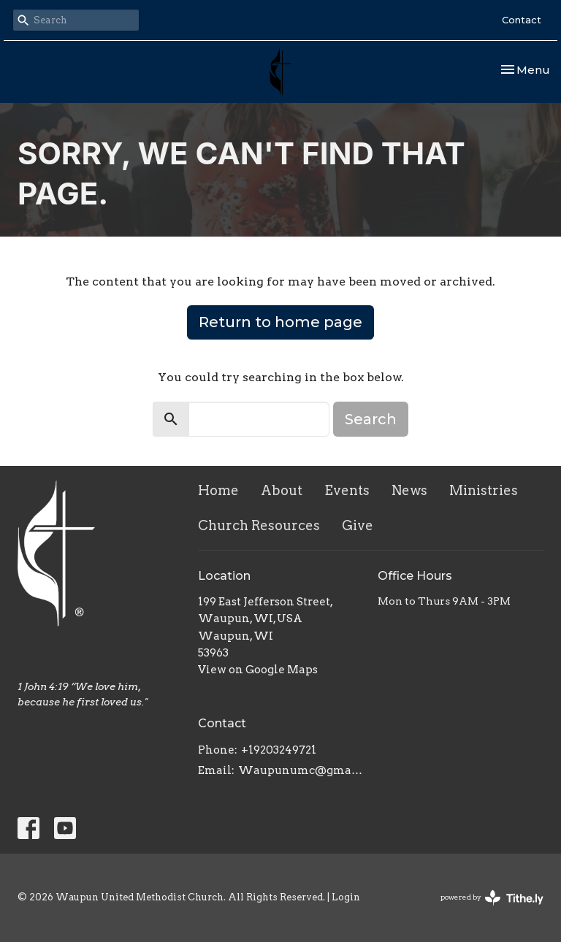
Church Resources (259, 525)
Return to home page (280, 322)
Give (357, 525)
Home (218, 490)
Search (371, 419)
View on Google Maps (258, 669)
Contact (521, 20)
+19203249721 (278, 750)
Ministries (483, 490)
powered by (491, 897)
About (281, 490)
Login (346, 897)
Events (347, 490)
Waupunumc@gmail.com (301, 770)
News (409, 490)
